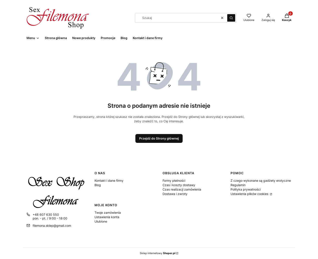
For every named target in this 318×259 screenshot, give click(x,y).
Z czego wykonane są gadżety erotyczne (261, 180)
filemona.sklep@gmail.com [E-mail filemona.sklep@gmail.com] (52, 225)
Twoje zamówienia (108, 212)
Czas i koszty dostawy (179, 185)
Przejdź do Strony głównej (159, 138)
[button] (231, 18)
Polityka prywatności (246, 189)
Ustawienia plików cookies (250, 194)
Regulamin (238, 185)
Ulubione (101, 221)
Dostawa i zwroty (175, 194)
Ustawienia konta (107, 217)
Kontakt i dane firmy (109, 180)
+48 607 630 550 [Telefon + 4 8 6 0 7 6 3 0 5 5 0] (46, 214)
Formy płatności (174, 180)
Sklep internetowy (157, 253)
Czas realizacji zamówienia (182, 189)
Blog (98, 185)
